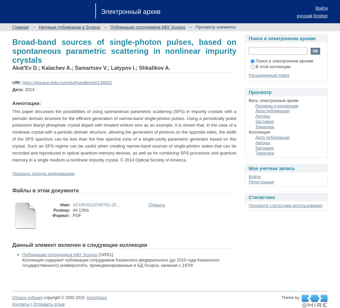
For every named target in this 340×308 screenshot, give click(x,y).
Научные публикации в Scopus (69, 27)
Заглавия (264, 121)
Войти (322, 8)
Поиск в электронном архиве (281, 60)
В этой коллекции (270, 66)
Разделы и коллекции (276, 105)
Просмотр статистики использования (285, 205)
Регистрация (261, 181)
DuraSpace (97, 297)
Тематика (264, 126)
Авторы (262, 116)
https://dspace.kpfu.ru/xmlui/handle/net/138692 (67, 82)
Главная (20, 27)
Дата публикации (272, 110)
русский (304, 15)
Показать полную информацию (43, 173)
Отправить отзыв (49, 304)
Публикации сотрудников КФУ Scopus (147, 27)
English (320, 15)
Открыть (156, 204)
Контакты (21, 304)
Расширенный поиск (269, 75)
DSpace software (27, 297)
